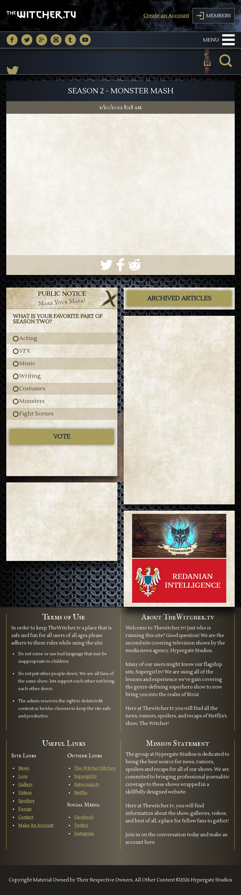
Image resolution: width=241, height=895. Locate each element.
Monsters (32, 401)
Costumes (32, 389)
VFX (24, 351)
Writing (30, 376)
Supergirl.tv (85, 776)
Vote (61, 437)
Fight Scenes (36, 414)
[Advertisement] (62, 521)
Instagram (84, 833)
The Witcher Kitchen (95, 768)
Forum (24, 809)
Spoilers (26, 801)
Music (27, 363)
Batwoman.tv (86, 784)
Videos (25, 792)
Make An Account (35, 825)
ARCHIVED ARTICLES (179, 298)
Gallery (25, 784)
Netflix (80, 792)
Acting (28, 338)
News (23, 768)
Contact (25, 817)
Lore (23, 776)
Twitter (81, 825)
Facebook (84, 817)
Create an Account (166, 15)
